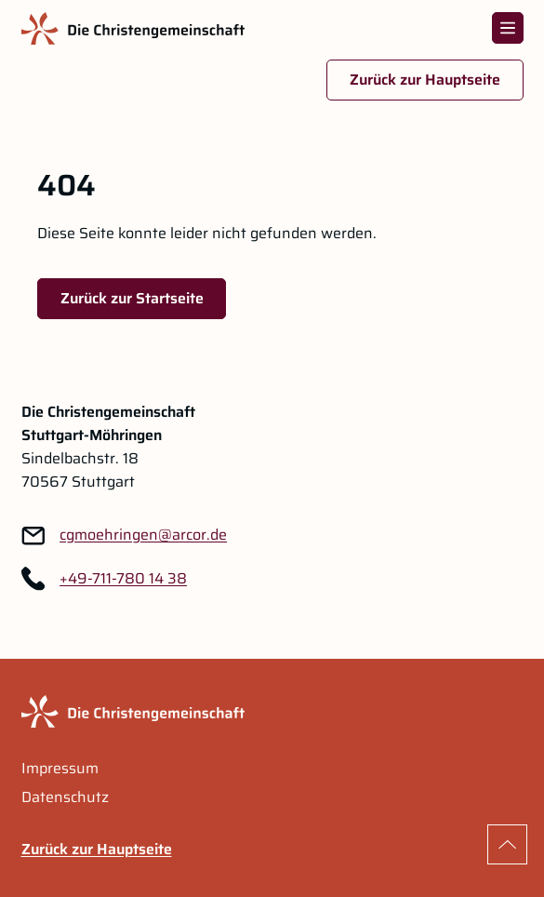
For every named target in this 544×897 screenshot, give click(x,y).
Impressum (60, 768)
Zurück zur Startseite (132, 298)
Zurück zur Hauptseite (425, 79)
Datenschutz (65, 797)
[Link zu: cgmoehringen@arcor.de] (143, 535)
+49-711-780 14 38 (123, 579)
